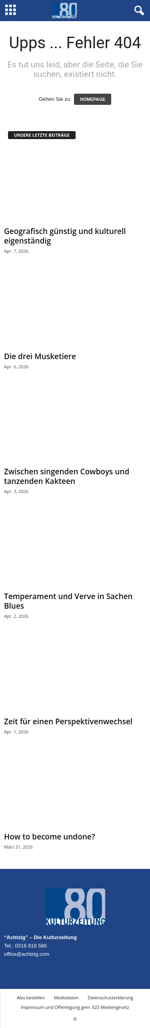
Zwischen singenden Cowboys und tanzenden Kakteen (66, 476)
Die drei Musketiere (40, 356)
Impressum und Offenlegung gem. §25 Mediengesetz (75, 1007)
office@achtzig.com (26, 954)
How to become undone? (49, 836)
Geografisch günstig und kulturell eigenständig (65, 236)
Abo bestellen (31, 997)
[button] (137, 11)
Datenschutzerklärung (110, 997)
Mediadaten (66, 997)
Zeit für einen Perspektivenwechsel (68, 721)
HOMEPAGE (92, 99)
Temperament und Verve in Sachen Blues (68, 601)
